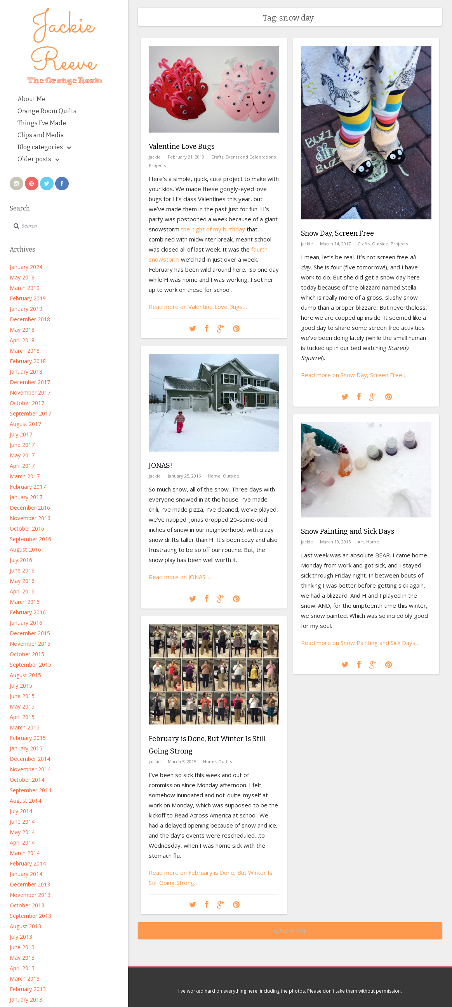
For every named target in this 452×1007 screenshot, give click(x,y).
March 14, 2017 (335, 244)
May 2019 (22, 277)
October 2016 (27, 528)
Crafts (217, 157)
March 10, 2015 (335, 542)
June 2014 (22, 821)
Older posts (38, 159)
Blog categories (44, 147)
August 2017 (25, 424)
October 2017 (27, 403)
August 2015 (25, 675)
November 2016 (30, 518)
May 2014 (22, 832)
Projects (157, 165)
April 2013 (22, 968)
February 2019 (28, 298)
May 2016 (22, 581)
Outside (380, 244)
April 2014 (22, 842)
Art (361, 542)
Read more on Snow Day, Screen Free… (354, 375)
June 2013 (22, 947)
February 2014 (28, 863)
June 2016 (22, 570)
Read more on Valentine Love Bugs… (198, 306)
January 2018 (26, 371)
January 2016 (26, 622)
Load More (290, 930)
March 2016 (25, 601)
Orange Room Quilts (46, 111)
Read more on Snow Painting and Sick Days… (360, 643)
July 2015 (21, 685)
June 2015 (22, 696)
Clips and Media (40, 135)
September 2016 (30, 539)
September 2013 (30, 915)
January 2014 (26, 874)
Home (214, 476)
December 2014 (30, 758)
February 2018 (28, 361)
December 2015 (30, 633)
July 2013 (21, 936)
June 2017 (22, 444)
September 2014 (30, 790)
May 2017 (22, 455)
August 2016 (25, 549)
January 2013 (26, 999)
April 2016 (22, 591)
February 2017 (28, 486)
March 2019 (25, 287)
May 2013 (22, 957)
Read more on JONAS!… (180, 577)
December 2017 (30, 382)
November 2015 (30, 643)
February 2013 (28, 989)
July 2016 (21, 560)
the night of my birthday (213, 229)
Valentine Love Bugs (181, 146)
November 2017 (30, 392)
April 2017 (22, 465)
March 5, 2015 (182, 761)
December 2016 (30, 507)
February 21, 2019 (186, 157)
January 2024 (26, 267)
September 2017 (30, 413)
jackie (155, 157)
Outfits (225, 761)
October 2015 (27, 654)
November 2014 (30, 769)
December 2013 (30, 884)
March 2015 (25, 727)
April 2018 (22, 340)
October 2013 (27, 905)
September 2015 (30, 664)
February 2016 (28, 612)
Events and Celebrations (251, 157)
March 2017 (25, 476)
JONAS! (160, 465)
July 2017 (21, 434)
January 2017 (26, 497)
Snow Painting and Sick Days (347, 531)
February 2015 (28, 737)
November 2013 (30, 894)
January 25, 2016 (184, 476)
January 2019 (26, 308)
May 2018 (22, 329)
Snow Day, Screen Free (337, 233)
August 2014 (25, 800)
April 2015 (22, 717)
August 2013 (25, 926)
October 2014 (27, 779)
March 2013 (25, 978)
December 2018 (30, 319)
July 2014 (21, 811)
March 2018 (25, 350)
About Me (31, 99)
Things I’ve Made (41, 123)
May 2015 (22, 706)
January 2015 (26, 748)
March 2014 (25, 853)
